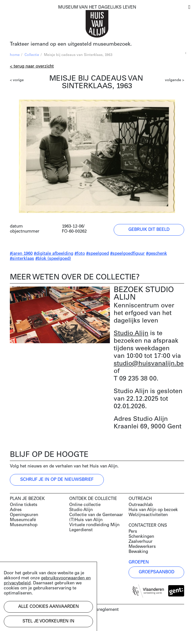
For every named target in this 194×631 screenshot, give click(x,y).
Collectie (32, 55)
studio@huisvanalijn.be (149, 364)
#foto (80, 253)
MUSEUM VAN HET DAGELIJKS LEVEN (97, 7)
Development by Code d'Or (37, 623)
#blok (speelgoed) (53, 259)
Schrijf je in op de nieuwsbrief (56, 480)
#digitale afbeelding (53, 253)
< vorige (17, 80)
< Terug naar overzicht (32, 66)
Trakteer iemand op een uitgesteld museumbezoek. (71, 44)
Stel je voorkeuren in (48, 621)
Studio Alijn (131, 333)
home (15, 55)
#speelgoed (97, 253)
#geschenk (156, 253)
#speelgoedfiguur (127, 253)
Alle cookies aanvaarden (48, 607)
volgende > (174, 80)
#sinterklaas (22, 259)
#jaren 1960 (21, 253)
